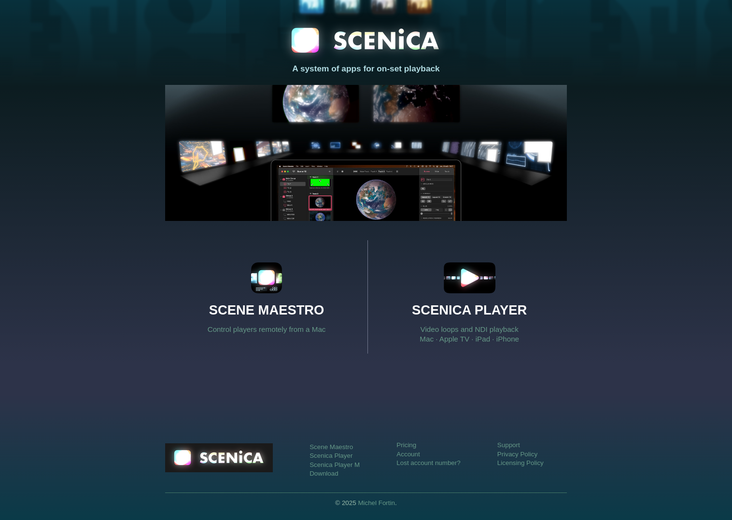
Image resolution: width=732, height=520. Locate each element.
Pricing (406, 445)
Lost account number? (428, 462)
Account (408, 454)
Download (324, 473)
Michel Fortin (376, 502)
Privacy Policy (517, 454)
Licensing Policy (520, 462)
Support (508, 445)
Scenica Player (331, 455)
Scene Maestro (331, 447)
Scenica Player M (335, 464)
